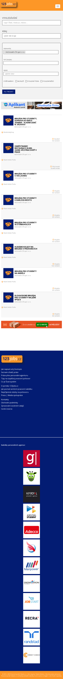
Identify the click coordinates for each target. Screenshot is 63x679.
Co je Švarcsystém (8, 381)
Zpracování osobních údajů (12, 406)
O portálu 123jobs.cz (9, 386)
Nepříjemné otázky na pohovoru (15, 392)
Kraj (4, 31)
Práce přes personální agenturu (14, 375)
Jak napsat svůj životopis (11, 369)
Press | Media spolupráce (12, 395)
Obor (5, 70)
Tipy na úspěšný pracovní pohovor (15, 378)
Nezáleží (19, 81)
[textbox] (32, 35)
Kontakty (5, 399)
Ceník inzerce (6, 409)
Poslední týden (32, 81)
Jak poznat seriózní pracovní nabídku (16, 389)
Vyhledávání (9, 17)
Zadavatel (7, 49)
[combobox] (31, 35)
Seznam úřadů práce (9, 372)
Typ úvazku (7, 60)
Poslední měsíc (47, 81)
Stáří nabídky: (8, 81)
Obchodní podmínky (9, 402)
